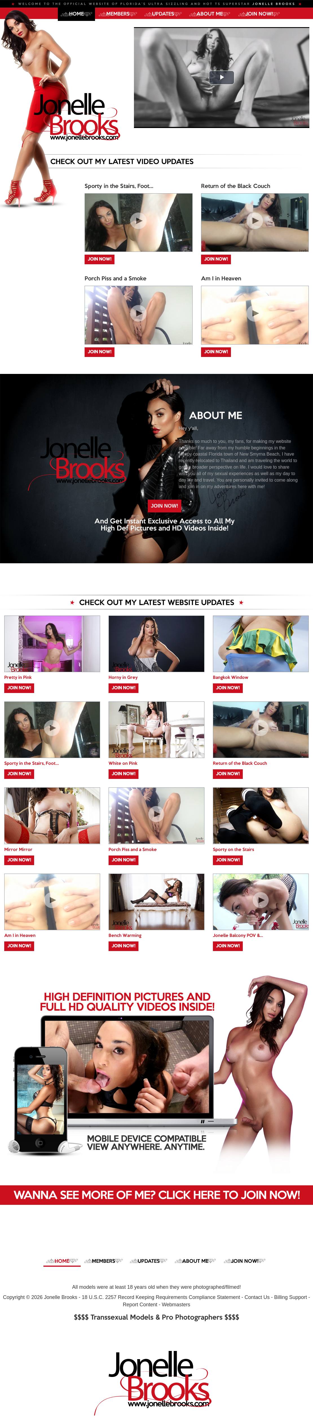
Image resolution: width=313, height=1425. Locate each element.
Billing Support (290, 1297)
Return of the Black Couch (235, 186)
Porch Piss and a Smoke (115, 278)
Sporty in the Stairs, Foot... (119, 186)
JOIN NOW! (259, 14)
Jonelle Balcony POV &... (238, 936)
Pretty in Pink (18, 678)
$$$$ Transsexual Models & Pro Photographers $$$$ (156, 1317)
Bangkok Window (230, 678)
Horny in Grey (123, 678)
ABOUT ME (210, 14)
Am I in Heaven (221, 278)
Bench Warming (125, 936)
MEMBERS (117, 14)
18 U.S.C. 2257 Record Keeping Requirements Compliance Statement (161, 1297)
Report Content (140, 1304)
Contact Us (257, 1297)
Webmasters (176, 1304)
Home (76, 14)
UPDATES (163, 14)
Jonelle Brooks (60, 1297)
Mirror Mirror (18, 850)
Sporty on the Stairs (233, 850)
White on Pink (123, 764)
